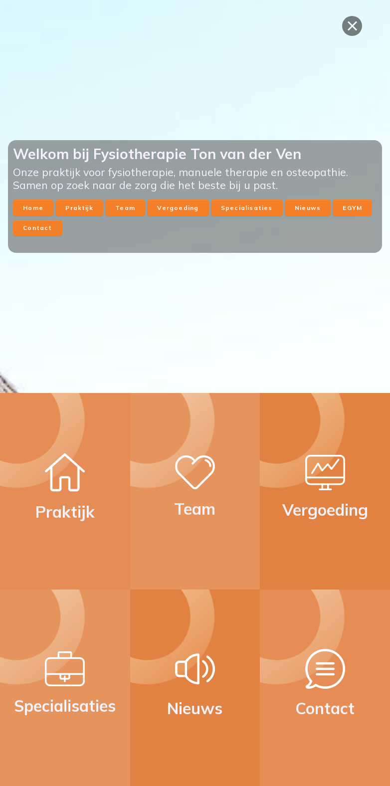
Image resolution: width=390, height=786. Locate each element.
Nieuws (308, 207)
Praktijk (79, 207)
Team (125, 207)
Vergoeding (177, 207)
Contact (37, 227)
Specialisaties (247, 207)
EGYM (352, 207)
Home (33, 207)
